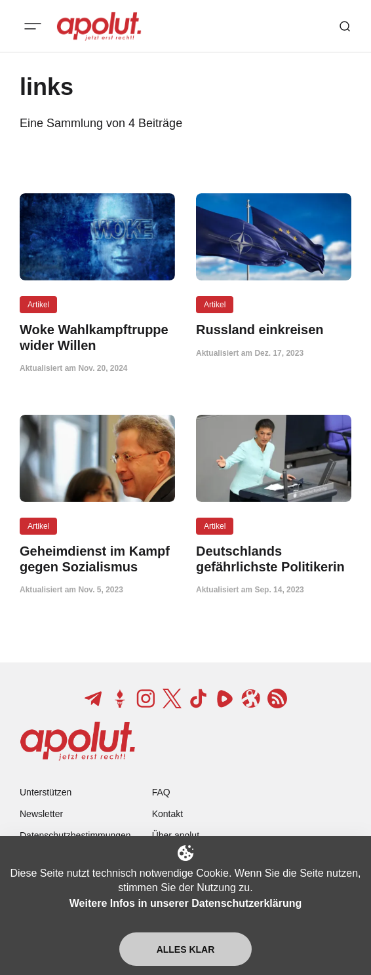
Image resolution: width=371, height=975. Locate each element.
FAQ (161, 792)
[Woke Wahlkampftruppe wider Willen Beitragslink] (97, 337)
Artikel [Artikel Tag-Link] (38, 304)
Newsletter (41, 814)
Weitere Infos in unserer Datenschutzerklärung (185, 903)
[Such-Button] (344, 26)
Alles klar (186, 949)
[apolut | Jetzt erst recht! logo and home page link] (99, 26)
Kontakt (167, 814)
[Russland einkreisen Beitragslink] (273, 329)
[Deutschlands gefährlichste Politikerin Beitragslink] (273, 559)
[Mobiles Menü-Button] (33, 26)
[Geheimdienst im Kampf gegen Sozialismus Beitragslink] (97, 559)
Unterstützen (45, 792)
